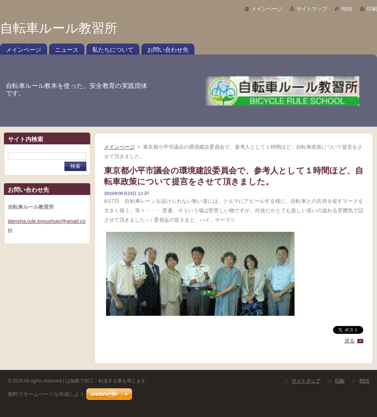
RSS (347, 9)
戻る (349, 341)
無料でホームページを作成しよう (46, 394)
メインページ (266, 9)
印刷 (372, 9)
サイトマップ (311, 9)
